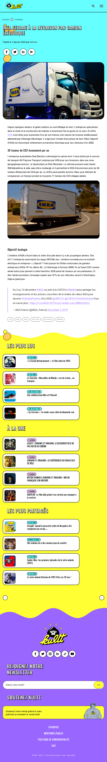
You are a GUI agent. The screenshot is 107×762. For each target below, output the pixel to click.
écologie (35, 319)
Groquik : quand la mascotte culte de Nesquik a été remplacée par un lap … (49, 527)
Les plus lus (34, 392)
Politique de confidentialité (53, 739)
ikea (18, 319)
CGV (54, 745)
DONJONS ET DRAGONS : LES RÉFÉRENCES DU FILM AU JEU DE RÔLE (51, 462)
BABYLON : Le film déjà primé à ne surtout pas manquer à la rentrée (51, 496)
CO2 (10, 319)
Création (19, 19)
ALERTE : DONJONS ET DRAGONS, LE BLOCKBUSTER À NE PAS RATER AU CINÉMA (50, 445)
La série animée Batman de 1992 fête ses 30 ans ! (49, 577)
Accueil (5, 19)
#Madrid (71, 289)
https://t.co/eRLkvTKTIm (43, 303)
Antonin (33, 42)
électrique (47, 319)
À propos (53, 727)
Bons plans (33, 540)
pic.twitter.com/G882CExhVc (74, 303)
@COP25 (70, 298)
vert (26, 319)
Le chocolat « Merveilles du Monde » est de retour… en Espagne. (50, 379)
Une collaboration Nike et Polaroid (42, 395)
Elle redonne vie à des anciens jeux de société (46, 543)
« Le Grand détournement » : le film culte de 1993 (48, 361)
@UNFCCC (58, 298)
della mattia (71, 755)
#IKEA (40, 289)
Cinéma (31, 440)
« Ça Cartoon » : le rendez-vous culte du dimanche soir (50, 412)
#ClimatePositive (31, 298)
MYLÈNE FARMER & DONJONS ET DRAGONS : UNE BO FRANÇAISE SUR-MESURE (48, 479)
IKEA (10, 135)
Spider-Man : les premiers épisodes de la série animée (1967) (50, 561)
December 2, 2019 (58, 309)
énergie (60, 319)
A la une (32, 358)
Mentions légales (53, 733)
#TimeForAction (84, 298)
